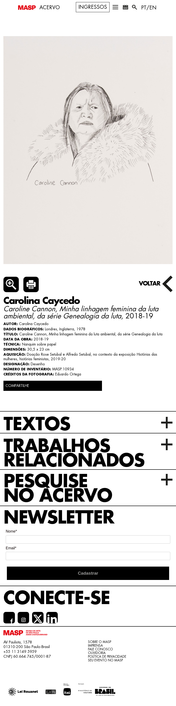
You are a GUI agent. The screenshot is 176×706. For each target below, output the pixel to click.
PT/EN (149, 7)
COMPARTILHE (17, 386)
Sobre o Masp (99, 641)
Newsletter (58, 518)
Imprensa (95, 645)
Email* (11, 548)
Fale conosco (100, 649)
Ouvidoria (97, 652)
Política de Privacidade (107, 656)
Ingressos (92, 7)
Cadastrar (88, 573)
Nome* (11, 531)
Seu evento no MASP (105, 660)
